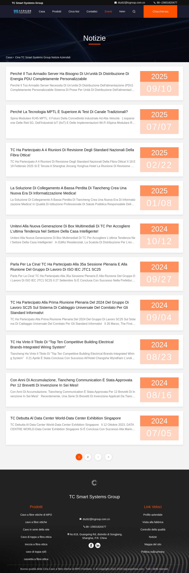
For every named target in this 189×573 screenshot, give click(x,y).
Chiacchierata (160, 11)
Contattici (92, 11)
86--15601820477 (165, 2)
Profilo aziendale (152, 514)
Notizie (153, 536)
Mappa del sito (153, 544)
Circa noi (74, 11)
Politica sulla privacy (152, 551)
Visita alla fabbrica (152, 522)
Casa (42, 11)
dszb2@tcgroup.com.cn (130, 2)
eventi (108, 11)
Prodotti (56, 11)
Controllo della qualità (152, 529)
